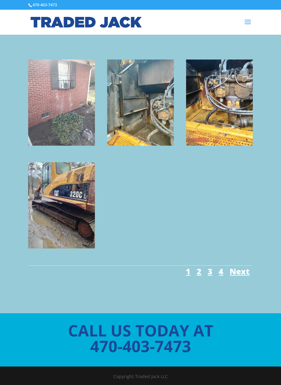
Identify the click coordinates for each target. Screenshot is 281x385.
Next (240, 271)
